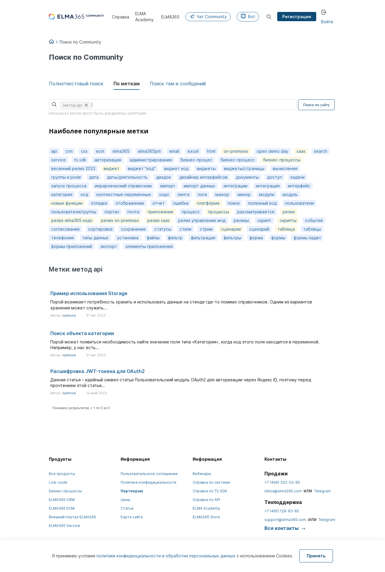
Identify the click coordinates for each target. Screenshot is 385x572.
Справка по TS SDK (210, 491)
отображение (130, 203)
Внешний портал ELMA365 (72, 517)
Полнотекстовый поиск (76, 84)
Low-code (58, 482)
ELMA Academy (206, 508)
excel (193, 151)
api (54, 151)
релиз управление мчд (201, 220)
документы (247, 177)
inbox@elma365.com (283, 491)
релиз (289, 211)
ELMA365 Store (206, 517)
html (211, 151)
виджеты (206, 168)
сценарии (231, 229)
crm (69, 151)
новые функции (66, 203)
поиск (234, 203)
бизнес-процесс (238, 159)
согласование (65, 229)
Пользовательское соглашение (149, 473)
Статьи (127, 508)
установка (127, 237)
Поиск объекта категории (82, 333)
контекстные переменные (123, 194)
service (58, 159)
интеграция (268, 185)
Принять (316, 555)
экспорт (108, 246)
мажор (222, 194)
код (84, 194)
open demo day (272, 151)
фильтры (232, 237)
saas (301, 151)
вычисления (285, 168)
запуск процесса (68, 185)
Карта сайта (132, 517)
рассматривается (255, 211)
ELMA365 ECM (61, 508)
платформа (208, 203)
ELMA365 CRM (62, 499)
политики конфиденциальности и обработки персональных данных (166, 555)
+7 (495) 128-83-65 (281, 511)
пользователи (299, 203)
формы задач (307, 237)
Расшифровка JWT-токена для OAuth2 (97, 371)
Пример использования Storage (88, 293)
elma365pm (149, 151)
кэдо (164, 194)
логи (202, 194)
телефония (62, 237)
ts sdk (80, 159)
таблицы (312, 229)
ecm (100, 151)
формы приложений (71, 246)
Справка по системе (211, 482)
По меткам (126, 84)
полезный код (262, 203)
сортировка (100, 229)
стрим (206, 229)
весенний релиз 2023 (73, 168)
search (320, 151)
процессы (218, 211)
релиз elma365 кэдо (72, 220)
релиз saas (158, 220)
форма (256, 237)
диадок (163, 177)
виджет (111, 168)
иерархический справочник (123, 185)
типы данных (95, 237)
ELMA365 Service (64, 525)
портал (112, 211)
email (174, 151)
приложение (161, 211)
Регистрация (296, 16)
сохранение (133, 229)
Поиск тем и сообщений (178, 84)
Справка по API (206, 499)
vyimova (69, 315)
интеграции (235, 185)
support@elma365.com (285, 519)
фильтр (175, 237)
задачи (297, 177)
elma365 (121, 151)
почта (133, 211)
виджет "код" (142, 168)
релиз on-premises (120, 220)
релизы (241, 220)
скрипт (264, 220)
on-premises (236, 151)
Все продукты (62, 473)
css (84, 151)
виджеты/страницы (244, 168)
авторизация (107, 159)
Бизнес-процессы (65, 491)
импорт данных (199, 185)
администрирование (151, 159)
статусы (162, 229)
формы (278, 237)
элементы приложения (149, 246)
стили (185, 229)
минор (244, 194)
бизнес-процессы (281, 159)
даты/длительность (127, 177)
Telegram (322, 491)
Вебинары (202, 473)
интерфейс (299, 185)
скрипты (288, 220)
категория (61, 194)
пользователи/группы (73, 211)
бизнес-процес (196, 159)
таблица (286, 229)
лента (183, 194)
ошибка (180, 203)
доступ (274, 177)
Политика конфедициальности (148, 482)
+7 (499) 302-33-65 (282, 482)
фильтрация (203, 237)
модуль (290, 194)
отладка (99, 203)
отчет (158, 203)
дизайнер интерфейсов (203, 177)
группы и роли (66, 177)
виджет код (176, 168)
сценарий (259, 229)
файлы (153, 237)
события (314, 220)
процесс (191, 211)
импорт (167, 185)
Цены (125, 499)
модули (266, 194)
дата (94, 177)
